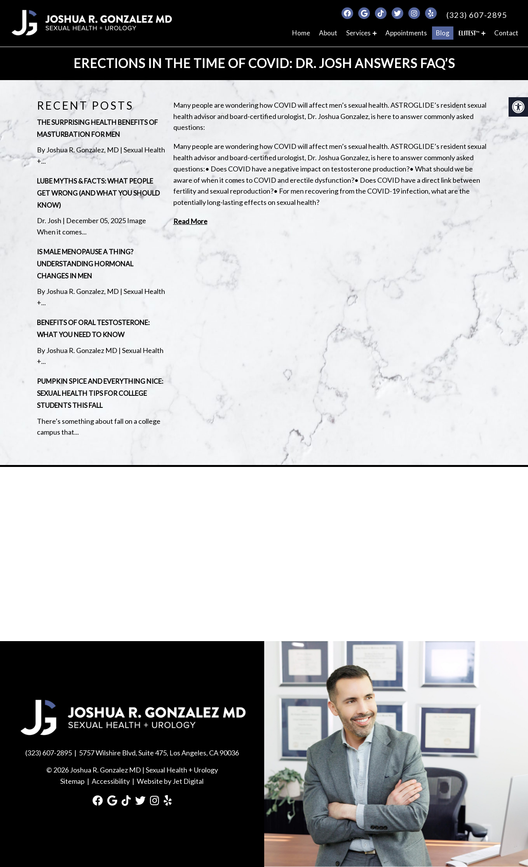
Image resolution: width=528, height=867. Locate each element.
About (328, 33)
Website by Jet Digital (170, 781)
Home (301, 33)
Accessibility (111, 781)
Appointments (406, 33)
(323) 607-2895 (476, 14)
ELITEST (468, 33)
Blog (443, 33)
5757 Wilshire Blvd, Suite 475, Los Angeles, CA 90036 (159, 752)
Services (358, 33)
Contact (506, 33)
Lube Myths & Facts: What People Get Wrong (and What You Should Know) (98, 193)
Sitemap (72, 781)
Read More (190, 221)
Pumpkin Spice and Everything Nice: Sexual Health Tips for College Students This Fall (100, 393)
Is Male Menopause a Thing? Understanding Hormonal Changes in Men (85, 264)
